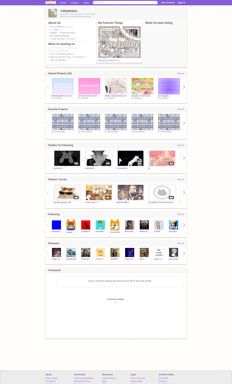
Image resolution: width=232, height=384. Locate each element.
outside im (57, 168)
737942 (157, 231)
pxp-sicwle (173, 259)
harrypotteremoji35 (174, 231)
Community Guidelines (84, 378)
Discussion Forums (82, 381)
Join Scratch (168, 2)
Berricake (129, 231)
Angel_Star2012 (57, 259)
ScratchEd (163, 378)
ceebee (69, 232)
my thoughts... (164, 96)
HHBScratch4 (145, 231)
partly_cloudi (159, 259)
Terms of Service (137, 378)
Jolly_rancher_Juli (130, 259)
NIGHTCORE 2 (123, 202)
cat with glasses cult (62, 202)
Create (63, 2)
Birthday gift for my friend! (63, 96)
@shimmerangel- (61, 36)
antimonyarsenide (57, 231)
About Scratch (51, 378)
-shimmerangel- (59, 132)
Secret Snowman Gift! (87, 96)
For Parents (50, 381)
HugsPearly (71, 259)
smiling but (90, 168)
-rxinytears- (58, 98)
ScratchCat (115, 232)
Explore (75, 2)
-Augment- (85, 231)
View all (180, 73)
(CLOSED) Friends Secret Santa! (162, 202)
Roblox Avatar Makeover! (115, 96)
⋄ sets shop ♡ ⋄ (92, 202)
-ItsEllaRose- (115, 259)
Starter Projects (109, 378)
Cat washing (122, 168)
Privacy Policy (136, 381)
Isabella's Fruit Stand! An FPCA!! (142, 96)
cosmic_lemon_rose (101, 259)
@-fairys (62, 60)
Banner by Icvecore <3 (108, 60)
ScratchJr (163, 381)
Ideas (86, 2)
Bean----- (143, 259)
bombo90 (100, 231)
